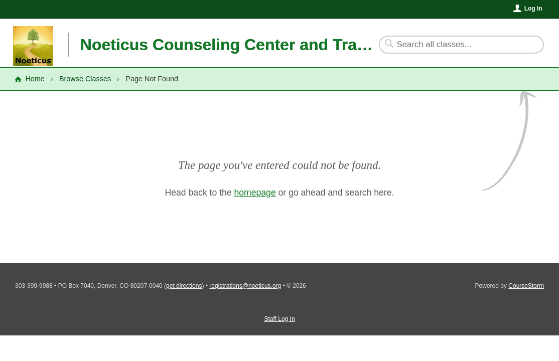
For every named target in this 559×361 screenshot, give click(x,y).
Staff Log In (279, 318)
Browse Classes (85, 79)
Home (34, 79)
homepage (255, 193)
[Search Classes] (455, 45)
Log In (533, 8)
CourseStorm (526, 285)
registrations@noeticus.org (245, 285)
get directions (184, 285)
